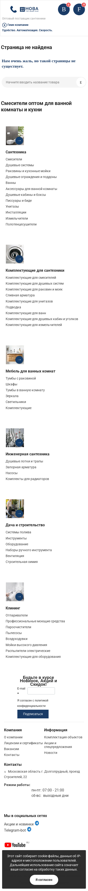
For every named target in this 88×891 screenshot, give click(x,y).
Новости (50, 753)
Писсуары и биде (19, 200)
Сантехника (16, 152)
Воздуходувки (16, 639)
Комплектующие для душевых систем (35, 283)
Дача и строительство (25, 525)
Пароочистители (18, 627)
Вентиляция (15, 556)
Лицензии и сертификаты (23, 743)
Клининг (13, 608)
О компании (13, 737)
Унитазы (12, 206)
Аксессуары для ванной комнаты (31, 189)
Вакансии (11, 749)
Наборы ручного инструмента (29, 550)
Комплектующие (18, 408)
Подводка (13, 307)
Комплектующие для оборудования (33, 657)
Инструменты (16, 538)
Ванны (11, 183)
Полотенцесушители (21, 224)
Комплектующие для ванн (26, 313)
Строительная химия (22, 562)
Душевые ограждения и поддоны (31, 177)
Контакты (11, 755)
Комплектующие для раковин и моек (34, 289)
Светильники (16, 402)
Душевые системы (20, 165)
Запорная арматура (21, 467)
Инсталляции (16, 212)
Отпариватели (17, 615)
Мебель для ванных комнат (30, 371)
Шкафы (11, 384)
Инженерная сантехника (28, 454)
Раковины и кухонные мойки (28, 171)
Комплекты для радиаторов (27, 479)
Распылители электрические (28, 651)
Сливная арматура (20, 295)
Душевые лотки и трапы (24, 461)
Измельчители (17, 218)
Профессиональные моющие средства (35, 621)
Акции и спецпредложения (58, 745)
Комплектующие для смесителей (31, 277)
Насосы (12, 473)
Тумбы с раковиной (21, 378)
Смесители (14, 159)
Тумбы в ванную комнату (25, 390)
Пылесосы (14, 633)
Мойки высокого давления (26, 645)
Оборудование (17, 544)
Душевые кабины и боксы (26, 195)
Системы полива (18, 532)
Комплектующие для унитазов (29, 301)
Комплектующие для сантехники (35, 270)
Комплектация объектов (63, 737)
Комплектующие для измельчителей (34, 325)
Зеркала (12, 396)
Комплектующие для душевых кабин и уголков (42, 319)
